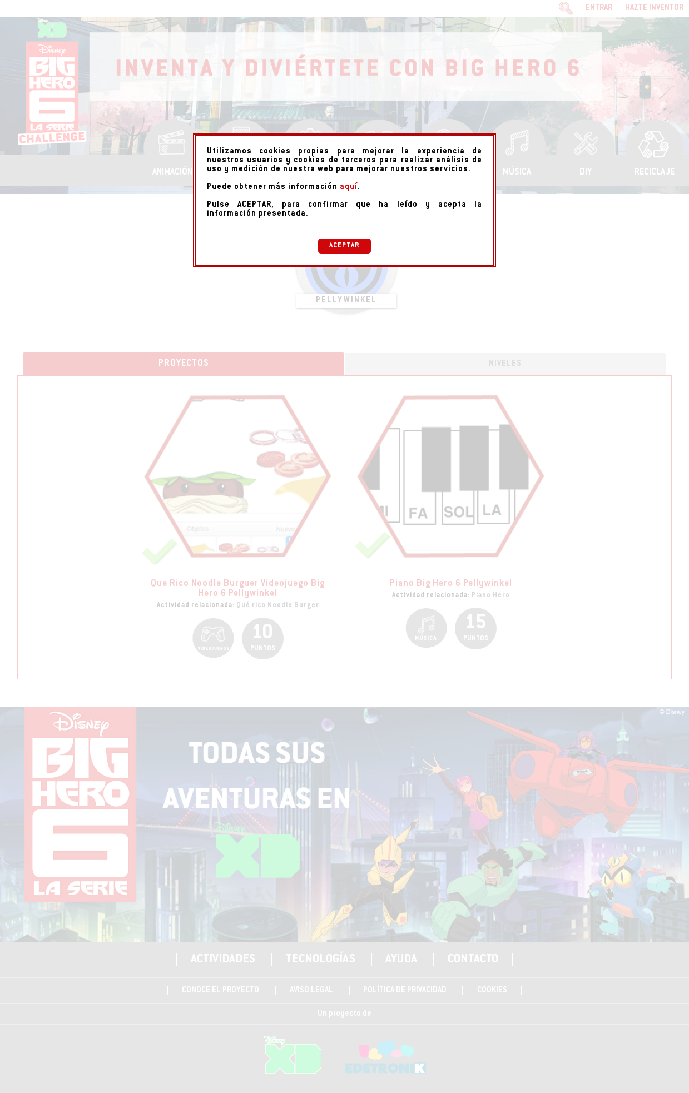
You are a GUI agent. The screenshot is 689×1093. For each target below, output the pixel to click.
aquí (349, 187)
